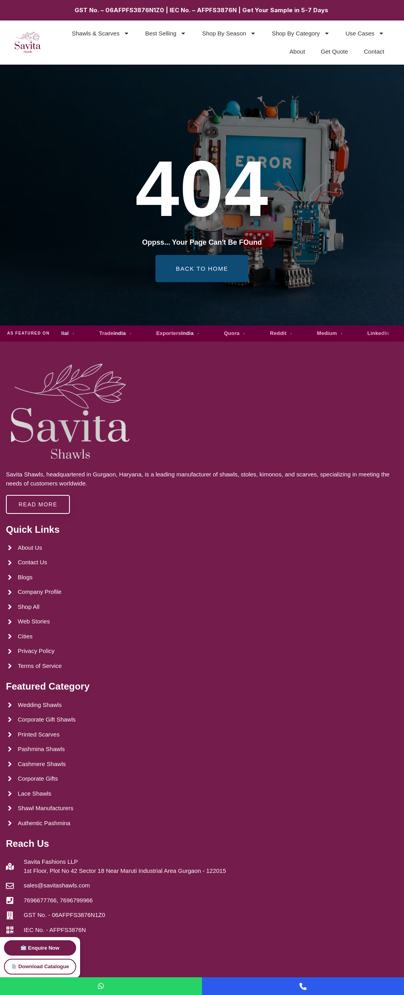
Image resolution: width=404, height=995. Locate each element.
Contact (374, 51)
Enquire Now (40, 948)
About (297, 51)
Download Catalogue (40, 966)
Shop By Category (301, 33)
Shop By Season (229, 33)
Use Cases (365, 33)
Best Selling (165, 33)
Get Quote (334, 51)
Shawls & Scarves (100, 33)
